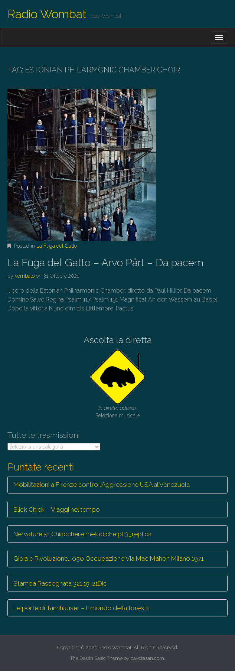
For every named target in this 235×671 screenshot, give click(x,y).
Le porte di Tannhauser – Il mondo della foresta (81, 608)
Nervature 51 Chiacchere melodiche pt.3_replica (82, 534)
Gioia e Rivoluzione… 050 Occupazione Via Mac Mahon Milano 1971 (108, 558)
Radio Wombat (47, 14)
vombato (25, 276)
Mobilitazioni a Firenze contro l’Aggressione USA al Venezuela (101, 484)
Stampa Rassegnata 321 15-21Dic (60, 583)
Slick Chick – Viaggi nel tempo (56, 509)
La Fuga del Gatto (56, 246)
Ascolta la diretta (118, 340)
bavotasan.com (147, 658)
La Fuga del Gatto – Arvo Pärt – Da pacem (105, 263)
